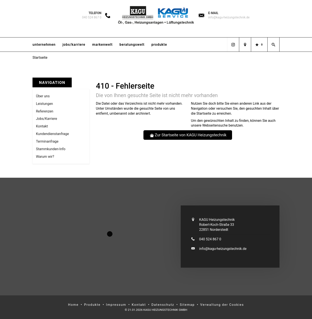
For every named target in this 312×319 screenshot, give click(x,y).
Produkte (159, 44)
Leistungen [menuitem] (44, 104)
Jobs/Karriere (74, 44)
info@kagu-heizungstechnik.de (229, 17)
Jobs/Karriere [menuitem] (46, 119)
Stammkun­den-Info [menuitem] (50, 149)
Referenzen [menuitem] (44, 111)
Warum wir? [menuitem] (45, 157)
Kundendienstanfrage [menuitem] (52, 134)
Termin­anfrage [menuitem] (47, 141)
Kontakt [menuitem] (42, 126)
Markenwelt (102, 44)
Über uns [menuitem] (43, 96)
